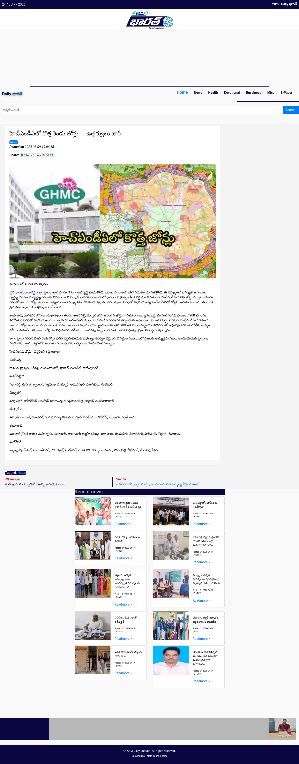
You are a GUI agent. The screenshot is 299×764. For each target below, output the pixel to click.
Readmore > (123, 524)
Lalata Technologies (156, 756)
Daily (12, 93)
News (198, 93)
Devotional (232, 93)
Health (213, 93)
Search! (290, 110)
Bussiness (253, 93)
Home (182, 92)
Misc (271, 93)
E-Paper (286, 93)
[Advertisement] (123, 58)
